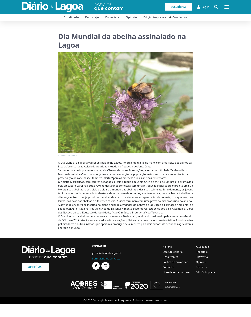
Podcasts (201, 267)
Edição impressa (154, 17)
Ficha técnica (170, 257)
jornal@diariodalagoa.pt (106, 253)
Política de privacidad (175, 262)
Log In (203, 7)
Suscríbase (178, 7)
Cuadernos (180, 17)
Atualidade (71, 17)
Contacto (168, 267)
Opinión (131, 17)
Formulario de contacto (106, 258)
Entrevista (112, 17)
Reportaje (92, 17)
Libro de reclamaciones (176, 272)
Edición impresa (205, 272)
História (167, 246)
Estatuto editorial (173, 252)
